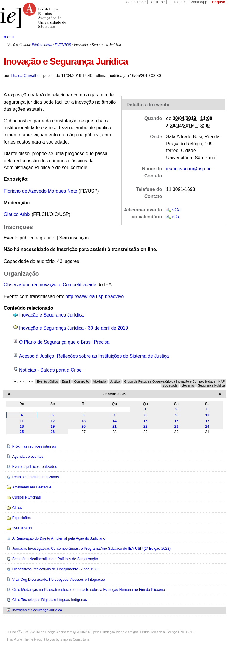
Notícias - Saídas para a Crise (50, 370)
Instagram (178, 2)
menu (9, 37)
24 (207, 426)
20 (83, 426)
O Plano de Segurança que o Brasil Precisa (64, 342)
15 (145, 421)
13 (83, 421)
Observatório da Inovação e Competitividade (50, 284)
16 (176, 421)
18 (22, 426)
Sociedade (170, 385)
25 (22, 432)
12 (53, 421)
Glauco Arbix (17, 214)
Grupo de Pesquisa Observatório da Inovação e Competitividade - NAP (174, 381)
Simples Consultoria (74, 639)
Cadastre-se (136, 2)
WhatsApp (199, 2)
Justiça (115, 381)
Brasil (66, 381)
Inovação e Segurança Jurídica (51, 314)
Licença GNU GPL (179, 632)
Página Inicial (42, 44)
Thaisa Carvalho (24, 75)
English (218, 2)
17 (207, 421)
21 (114, 426)
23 (176, 426)
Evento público (47, 381)
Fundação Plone (112, 632)
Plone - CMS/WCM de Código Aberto (38, 632)
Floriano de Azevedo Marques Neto (40, 191)
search (213, 37)
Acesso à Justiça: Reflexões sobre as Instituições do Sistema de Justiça (94, 356)
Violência (99, 381)
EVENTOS (63, 44)
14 (114, 421)
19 (53, 426)
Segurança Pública (211, 385)
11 (22, 421)
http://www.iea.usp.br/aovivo (95, 296)
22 (145, 426)
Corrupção (81, 381)
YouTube (158, 2)
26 (53, 432)
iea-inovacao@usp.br (188, 168)
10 (207, 415)
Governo (188, 385)
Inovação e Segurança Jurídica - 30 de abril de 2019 (73, 328)
